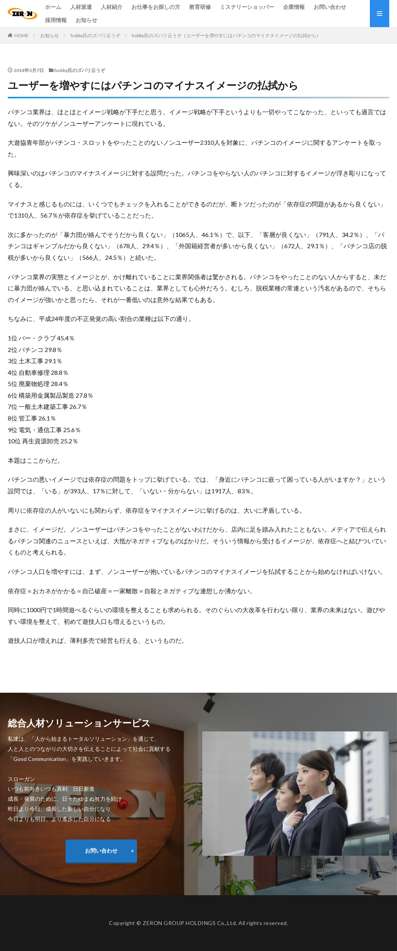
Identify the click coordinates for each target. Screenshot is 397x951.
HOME (21, 35)
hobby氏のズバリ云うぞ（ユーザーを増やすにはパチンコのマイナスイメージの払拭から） (226, 35)
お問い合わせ (330, 6)
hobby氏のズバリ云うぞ (95, 35)
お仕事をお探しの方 (155, 6)
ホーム (53, 6)
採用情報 (56, 20)
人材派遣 (81, 6)
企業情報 (294, 6)
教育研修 (200, 6)
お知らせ (86, 20)
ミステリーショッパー (247, 6)
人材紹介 (112, 6)
